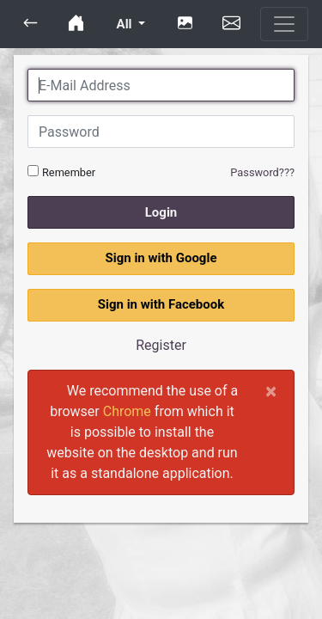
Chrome (127, 411)
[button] (30, 24)
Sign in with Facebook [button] (161, 304)
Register (161, 345)
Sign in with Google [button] (160, 258)
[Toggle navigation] (284, 24)
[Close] (271, 391)
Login (161, 212)
